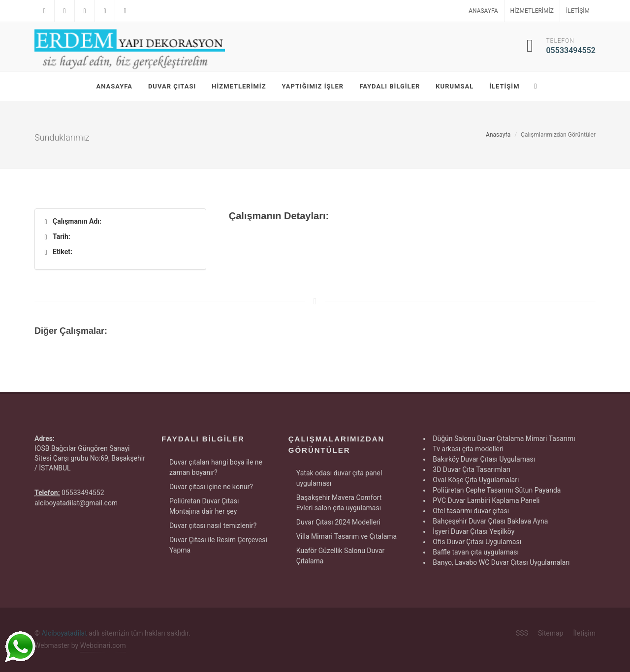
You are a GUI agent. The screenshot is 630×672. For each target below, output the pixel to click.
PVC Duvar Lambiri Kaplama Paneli (486, 500)
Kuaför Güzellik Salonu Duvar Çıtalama (340, 556)
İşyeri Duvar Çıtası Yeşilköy (473, 531)
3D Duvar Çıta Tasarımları (471, 469)
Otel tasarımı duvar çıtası (471, 511)
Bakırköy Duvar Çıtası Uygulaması (484, 459)
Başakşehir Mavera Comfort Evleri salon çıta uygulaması (339, 503)
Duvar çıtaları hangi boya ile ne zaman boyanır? (215, 467)
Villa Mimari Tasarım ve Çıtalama (346, 536)
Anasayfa (483, 10)
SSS (522, 633)
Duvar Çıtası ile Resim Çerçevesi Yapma (218, 545)
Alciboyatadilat (64, 633)
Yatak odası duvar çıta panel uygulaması (339, 478)
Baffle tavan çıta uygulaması (476, 552)
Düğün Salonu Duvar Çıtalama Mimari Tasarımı (504, 438)
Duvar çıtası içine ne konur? (211, 487)
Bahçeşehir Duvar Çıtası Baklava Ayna (490, 521)
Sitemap (550, 633)
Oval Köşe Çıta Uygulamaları (476, 480)
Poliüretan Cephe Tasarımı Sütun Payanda (497, 490)
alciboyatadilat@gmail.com (76, 503)
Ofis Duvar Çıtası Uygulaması (477, 542)
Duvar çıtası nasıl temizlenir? (212, 525)
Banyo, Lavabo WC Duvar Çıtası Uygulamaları (501, 562)
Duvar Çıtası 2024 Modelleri (338, 522)
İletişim (578, 10)
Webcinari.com (103, 645)
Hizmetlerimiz (532, 10)
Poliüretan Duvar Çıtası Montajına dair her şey (204, 506)
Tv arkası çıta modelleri (468, 449)
